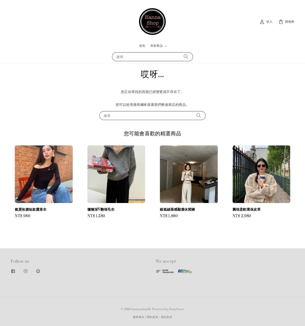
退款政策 (166, 317)
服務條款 (138, 317)
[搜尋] (186, 56)
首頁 (142, 46)
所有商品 (156, 46)
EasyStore (176, 309)
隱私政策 (152, 317)
